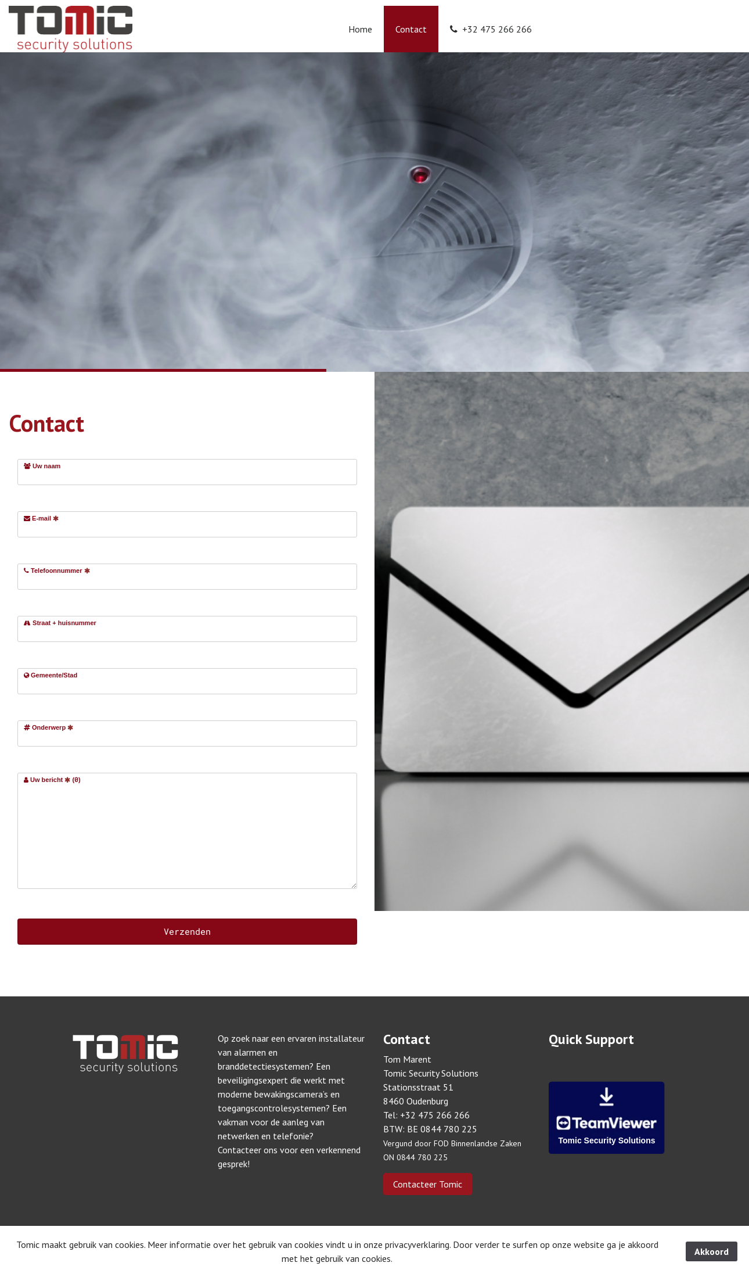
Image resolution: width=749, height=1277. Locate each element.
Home (360, 29)
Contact (411, 29)
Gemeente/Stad (50, 675)
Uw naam (42, 465)
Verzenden (187, 931)
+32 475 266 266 (491, 29)
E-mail (41, 518)
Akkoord (711, 1251)
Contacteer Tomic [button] (427, 1184)
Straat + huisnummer (60, 622)
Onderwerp (48, 727)
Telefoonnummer (57, 570)
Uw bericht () (52, 779)
